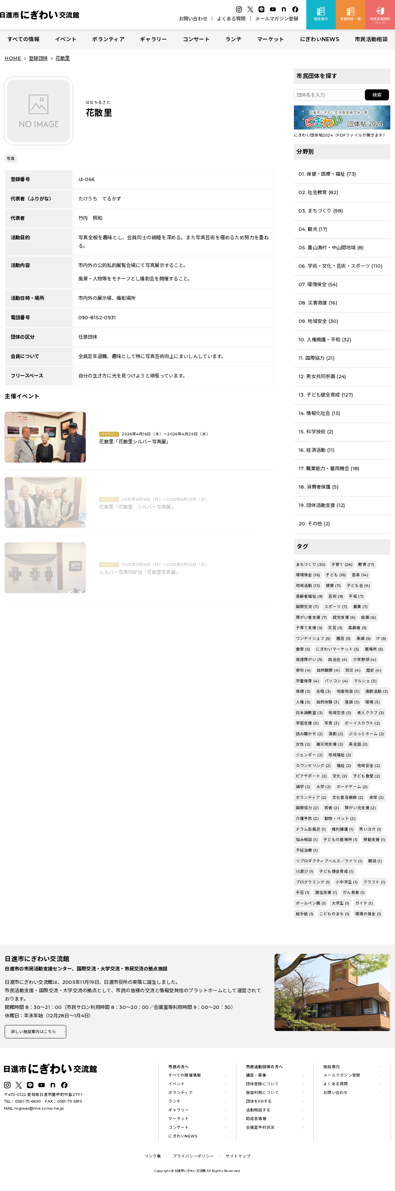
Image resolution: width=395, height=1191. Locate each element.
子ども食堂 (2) (366, 776)
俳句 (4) (303, 670)
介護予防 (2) (307, 818)
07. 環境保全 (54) (318, 284)
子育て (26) (341, 564)
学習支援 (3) (307, 723)
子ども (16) (336, 575)
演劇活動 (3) (376, 691)
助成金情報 (256, 1120)
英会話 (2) (358, 744)
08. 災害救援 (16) (318, 303)
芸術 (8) (335, 596)
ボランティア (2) (311, 797)
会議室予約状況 (260, 1128)
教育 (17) (366, 564)
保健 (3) (303, 691)
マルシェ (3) (365, 681)
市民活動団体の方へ (264, 1068)
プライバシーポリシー (193, 1158)
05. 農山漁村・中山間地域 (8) (331, 248)
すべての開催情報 (184, 1077)
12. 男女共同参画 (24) (322, 376)
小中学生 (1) (347, 882)
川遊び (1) (305, 871)
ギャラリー (153, 39)
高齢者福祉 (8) (309, 596)
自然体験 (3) (327, 702)
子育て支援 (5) (309, 627)
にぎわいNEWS (319, 39)
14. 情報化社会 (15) (319, 413)
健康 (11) (333, 585)
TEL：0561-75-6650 (22, 1103)
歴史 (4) (373, 670)
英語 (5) (364, 638)
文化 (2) (340, 776)
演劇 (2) (335, 734)
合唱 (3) (323, 691)
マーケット (270, 39)
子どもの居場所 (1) (340, 839)
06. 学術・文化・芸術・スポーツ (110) (340, 266)
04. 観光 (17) (313, 229)
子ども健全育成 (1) (336, 871)
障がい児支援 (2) (360, 807)
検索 (377, 95)
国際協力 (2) (307, 807)
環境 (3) (372, 702)
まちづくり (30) (311, 564)
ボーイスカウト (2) (362, 723)
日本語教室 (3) (309, 712)
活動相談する (258, 1111)
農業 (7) (360, 606)
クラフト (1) (374, 882)
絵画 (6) (368, 617)
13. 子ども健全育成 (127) (326, 395)
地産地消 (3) (348, 691)
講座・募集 (256, 1077)
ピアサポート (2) (311, 776)
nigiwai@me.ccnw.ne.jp (39, 1109)
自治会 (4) (337, 659)
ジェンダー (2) (309, 755)
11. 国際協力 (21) (316, 358)
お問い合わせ (193, 19)
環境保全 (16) (308, 575)
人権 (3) (303, 702)
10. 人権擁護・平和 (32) (325, 340)
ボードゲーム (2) (352, 786)
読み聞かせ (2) (309, 734)
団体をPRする (259, 1103)
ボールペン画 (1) (311, 903)
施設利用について (262, 1094)
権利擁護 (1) (342, 829)
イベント (66, 39)
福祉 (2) (344, 765)
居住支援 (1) (326, 892)
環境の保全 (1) (368, 914)
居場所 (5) (374, 649)
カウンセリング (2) (313, 765)
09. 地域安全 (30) (318, 321)
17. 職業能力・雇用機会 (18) (329, 468)
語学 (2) (303, 786)
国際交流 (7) (307, 606)
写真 (11, 158)
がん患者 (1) (354, 892)
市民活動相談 (371, 39)
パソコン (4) (336, 681)
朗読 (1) (375, 861)
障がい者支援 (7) (311, 617)
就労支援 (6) (344, 617)
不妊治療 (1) (307, 850)
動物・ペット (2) (340, 818)
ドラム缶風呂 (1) (311, 829)
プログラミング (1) (313, 882)
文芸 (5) (335, 627)
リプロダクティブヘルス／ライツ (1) (329, 861)
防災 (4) (353, 670)
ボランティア (108, 39)
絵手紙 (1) (305, 914)
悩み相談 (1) (307, 839)
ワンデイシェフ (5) (313, 638)
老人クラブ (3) (370, 712)
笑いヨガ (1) (370, 829)
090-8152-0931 (97, 318)
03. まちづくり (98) (321, 211)
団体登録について (262, 1085)
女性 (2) (303, 744)
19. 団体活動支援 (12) (322, 505)
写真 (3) (331, 723)
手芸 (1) (303, 892)
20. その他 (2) (314, 524)
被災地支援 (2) (329, 744)
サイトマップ (238, 1158)
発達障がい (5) (309, 659)
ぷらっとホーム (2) (366, 734)
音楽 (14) (360, 575)
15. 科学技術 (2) (316, 432)
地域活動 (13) (308, 585)
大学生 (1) (340, 903)
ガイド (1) (364, 903)
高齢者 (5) (357, 627)
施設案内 (331, 1068)
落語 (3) (352, 702)
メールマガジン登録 (276, 19)
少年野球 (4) (364, 659)
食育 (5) (303, 649)
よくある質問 (231, 19)
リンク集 (153, 1158)
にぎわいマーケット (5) (337, 649)
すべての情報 (23, 39)
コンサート (196, 39)
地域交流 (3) (339, 712)
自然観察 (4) (328, 670)
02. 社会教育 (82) (318, 192)
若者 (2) (331, 807)
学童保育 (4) (307, 681)
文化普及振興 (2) (348, 797)
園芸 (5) (343, 638)
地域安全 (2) (368, 765)
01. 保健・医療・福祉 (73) (327, 174)
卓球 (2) (376, 797)
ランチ (233, 39)
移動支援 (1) (374, 839)
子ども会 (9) (358, 585)
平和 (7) (356, 596)
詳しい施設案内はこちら (36, 1032)
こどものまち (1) (334, 914)
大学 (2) (323, 786)
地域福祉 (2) (339, 755)
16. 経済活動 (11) (316, 450)
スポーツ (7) (335, 606)
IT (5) (381, 638)
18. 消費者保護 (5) (318, 487)
